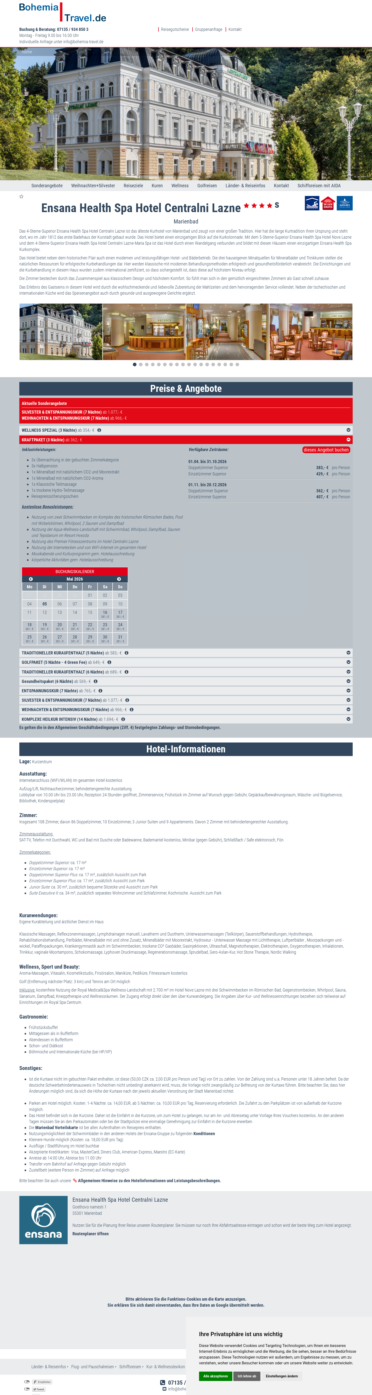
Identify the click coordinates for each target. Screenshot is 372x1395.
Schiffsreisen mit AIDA (319, 164)
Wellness (180, 164)
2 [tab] (141, 343)
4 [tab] (153, 343)
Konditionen (204, 1112)
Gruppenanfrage (319, 5)
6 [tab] (165, 343)
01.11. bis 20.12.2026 (207, 462)
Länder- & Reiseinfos (245, 164)
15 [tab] (219, 343)
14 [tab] (213, 343)
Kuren (157, 164)
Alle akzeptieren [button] (215, 1376)
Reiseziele (133, 164)
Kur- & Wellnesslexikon (165, 1344)
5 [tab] (159, 343)
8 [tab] (177, 343)
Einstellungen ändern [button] (282, 1376)
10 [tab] (189, 343)
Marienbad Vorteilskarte (56, 1105)
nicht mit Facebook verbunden (27, 1360)
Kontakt (346, 5)
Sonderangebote (47, 164)
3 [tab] (147, 343)
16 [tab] (225, 343)
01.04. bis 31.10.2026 (207, 439)
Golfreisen (207, 164)
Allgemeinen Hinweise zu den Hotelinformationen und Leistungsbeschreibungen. (149, 1158)
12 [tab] (201, 343)
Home (27, 30)
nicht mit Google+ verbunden (27, 1374)
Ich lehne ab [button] (247, 1376)
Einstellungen (33, 1382)
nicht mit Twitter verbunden (27, 1367)
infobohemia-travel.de (194, 17)
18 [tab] (237, 343)
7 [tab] (171, 343)
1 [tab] (134, 343)
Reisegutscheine (286, 5)
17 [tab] (231, 343)
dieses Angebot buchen (326, 428)
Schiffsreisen (130, 1344)
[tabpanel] (61, 310)
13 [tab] (207, 343)
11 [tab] (195, 343)
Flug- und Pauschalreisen (93, 1344)
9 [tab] (183, 343)
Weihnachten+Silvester (93, 164)
